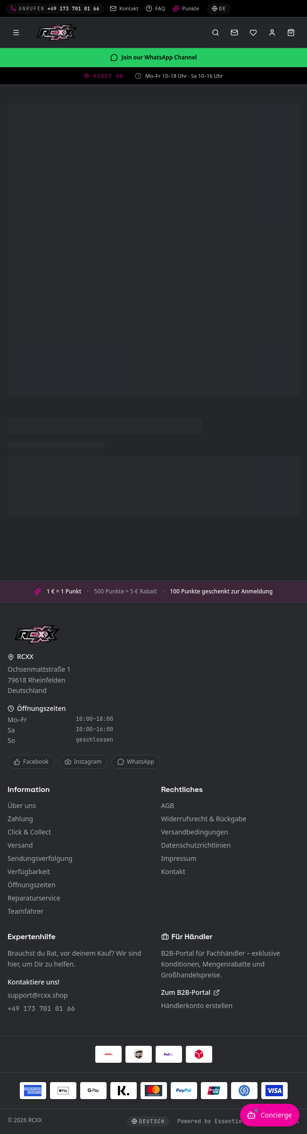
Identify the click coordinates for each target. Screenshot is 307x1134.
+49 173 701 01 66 (41, 1008)
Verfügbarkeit (29, 871)
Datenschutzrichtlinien (196, 845)
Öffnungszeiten (32, 884)
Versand (20, 845)
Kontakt (173, 871)
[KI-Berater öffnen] (269, 1115)
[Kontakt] (234, 32)
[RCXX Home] (58, 32)
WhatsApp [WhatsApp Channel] (135, 762)
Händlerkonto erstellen (197, 1005)
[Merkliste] (253, 32)
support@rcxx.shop (38, 995)
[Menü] (16, 32)
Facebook (31, 762)
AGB (167, 805)
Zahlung (20, 818)
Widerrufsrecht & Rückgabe (204, 818)
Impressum (179, 858)
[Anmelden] (272, 32)
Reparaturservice (34, 897)
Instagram (83, 762)
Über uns (22, 805)
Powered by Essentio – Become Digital (238, 1121)
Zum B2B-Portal (190, 992)
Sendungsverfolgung (40, 858)
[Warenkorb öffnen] (290, 32)
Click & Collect (29, 831)
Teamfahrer (25, 911)
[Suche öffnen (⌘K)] (215, 32)
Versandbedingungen (194, 831)
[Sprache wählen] (219, 8)
